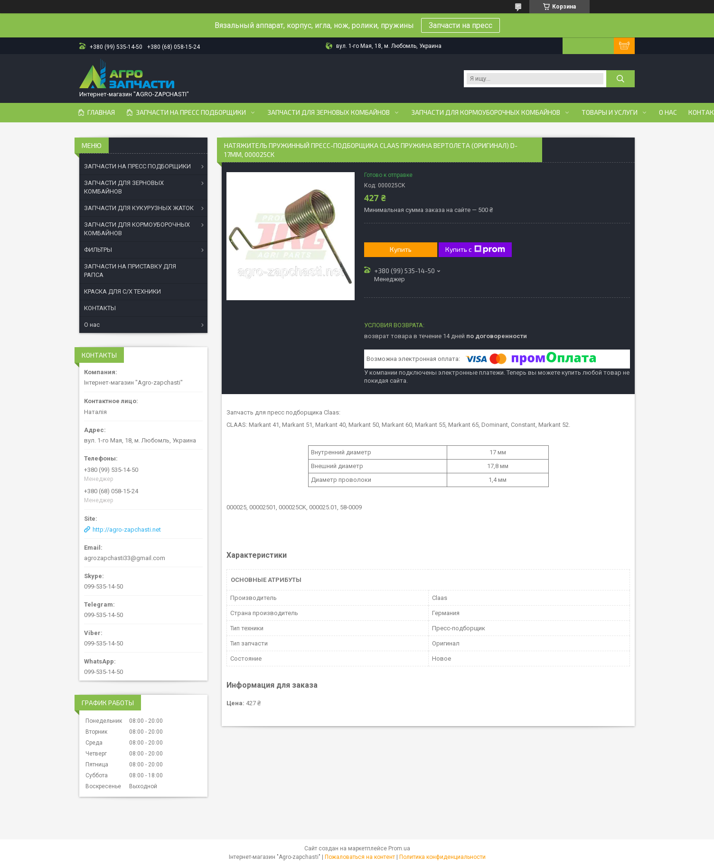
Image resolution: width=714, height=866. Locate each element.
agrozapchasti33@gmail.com (124, 558)
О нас (668, 112)
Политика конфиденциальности (442, 857)
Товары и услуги (610, 112)
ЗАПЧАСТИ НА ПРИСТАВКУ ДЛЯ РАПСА (130, 270)
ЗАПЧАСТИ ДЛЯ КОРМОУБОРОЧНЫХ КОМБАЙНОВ (137, 229)
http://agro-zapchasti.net (127, 529)
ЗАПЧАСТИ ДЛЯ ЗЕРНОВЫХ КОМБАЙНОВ (124, 187)
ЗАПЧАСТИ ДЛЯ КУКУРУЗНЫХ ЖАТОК (139, 208)
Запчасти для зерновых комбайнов (328, 112)
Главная (101, 112)
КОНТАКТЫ (100, 308)
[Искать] (620, 78)
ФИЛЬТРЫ (98, 249)
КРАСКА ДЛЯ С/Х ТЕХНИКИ (122, 291)
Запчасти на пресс (460, 25)
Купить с (475, 249)
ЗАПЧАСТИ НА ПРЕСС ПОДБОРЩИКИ (137, 166)
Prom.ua (399, 848)
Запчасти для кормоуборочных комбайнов (485, 112)
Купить (401, 249)
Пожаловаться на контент (360, 857)
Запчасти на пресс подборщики (191, 112)
